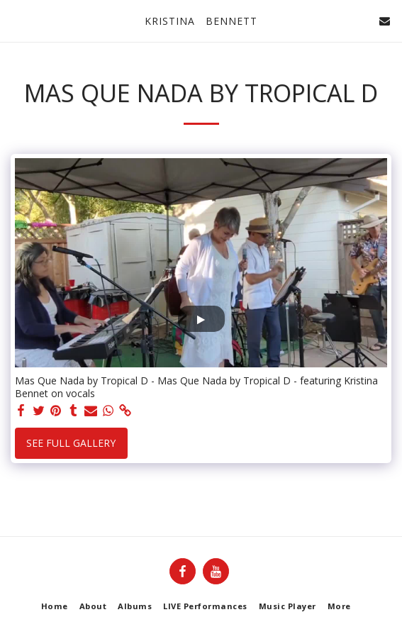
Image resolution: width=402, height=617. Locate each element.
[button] (16, 20)
